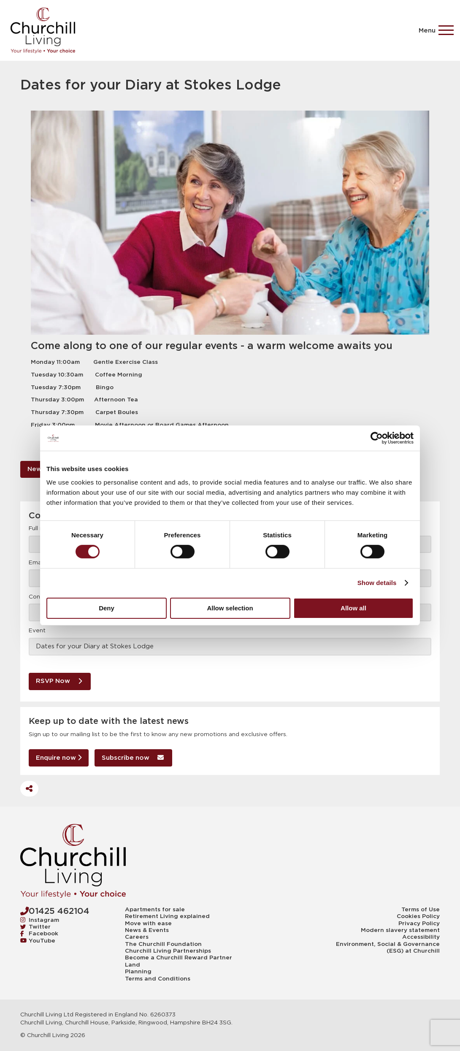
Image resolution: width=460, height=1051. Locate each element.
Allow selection (230, 608)
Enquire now (58, 757)
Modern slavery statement (400, 930)
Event (37, 630)
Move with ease (148, 923)
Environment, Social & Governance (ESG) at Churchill (388, 947)
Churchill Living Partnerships (168, 950)
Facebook (39, 934)
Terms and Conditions (157, 978)
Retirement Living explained (167, 916)
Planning (138, 971)
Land (132, 964)
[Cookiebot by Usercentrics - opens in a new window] (377, 438)
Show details (377, 582)
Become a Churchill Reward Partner (178, 957)
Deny (106, 608)
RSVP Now (59, 680)
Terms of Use (420, 909)
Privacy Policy (419, 923)
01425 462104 (54, 911)
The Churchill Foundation (163, 944)
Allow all (353, 608)
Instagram (39, 920)
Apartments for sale (155, 909)
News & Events (147, 930)
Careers (137, 937)
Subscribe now (133, 757)
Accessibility (421, 937)
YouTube (37, 941)
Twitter (35, 927)
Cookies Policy (418, 916)
